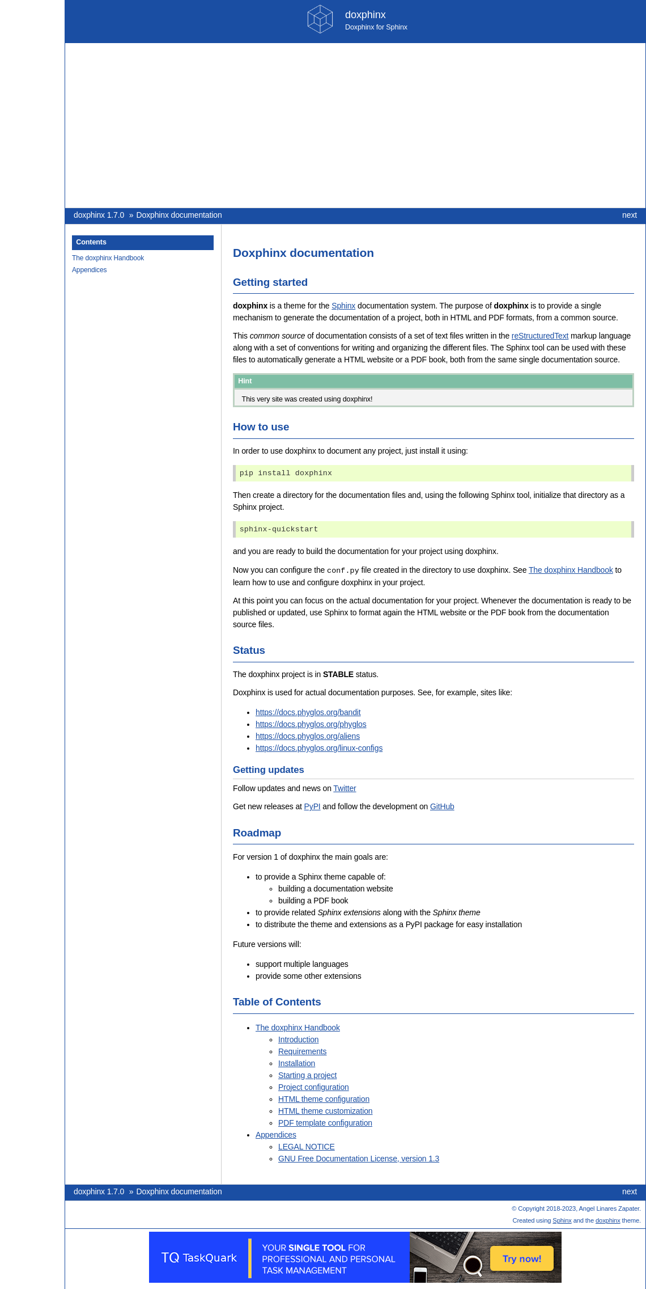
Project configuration (313, 1086)
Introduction (298, 1038)
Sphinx (343, 305)
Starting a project (307, 1074)
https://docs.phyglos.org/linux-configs (319, 747)
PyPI (312, 805)
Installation (296, 1062)
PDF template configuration (325, 1122)
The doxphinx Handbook (108, 258)
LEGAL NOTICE (306, 1146)
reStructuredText (540, 335)
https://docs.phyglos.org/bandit (308, 711)
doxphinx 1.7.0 (99, 214)
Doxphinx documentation (179, 214)
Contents (91, 242)
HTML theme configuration (323, 1098)
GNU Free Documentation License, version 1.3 (358, 1158)
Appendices (89, 270)
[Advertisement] (355, 125)
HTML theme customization (325, 1110)
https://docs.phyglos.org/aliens (308, 735)
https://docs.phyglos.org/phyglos (311, 723)
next (629, 214)
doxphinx (608, 1219)
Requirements (302, 1050)
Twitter (344, 787)
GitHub (442, 805)
